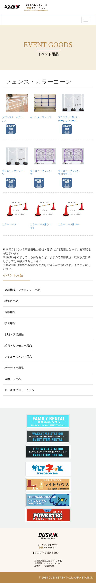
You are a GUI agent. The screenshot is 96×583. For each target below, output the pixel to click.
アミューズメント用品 (18, 356)
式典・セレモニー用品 (18, 345)
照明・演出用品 (14, 334)
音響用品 (9, 312)
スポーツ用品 (12, 378)
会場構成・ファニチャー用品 (22, 289)
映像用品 (9, 323)
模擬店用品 (11, 301)
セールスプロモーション (19, 390)
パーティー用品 (14, 367)
